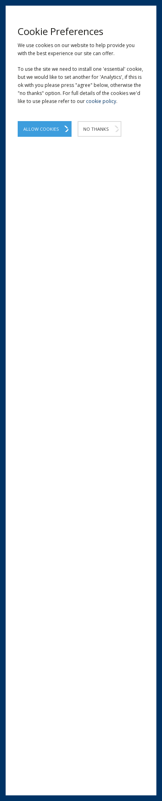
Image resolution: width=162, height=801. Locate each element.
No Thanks (96, 129)
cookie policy (101, 101)
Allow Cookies (41, 129)
